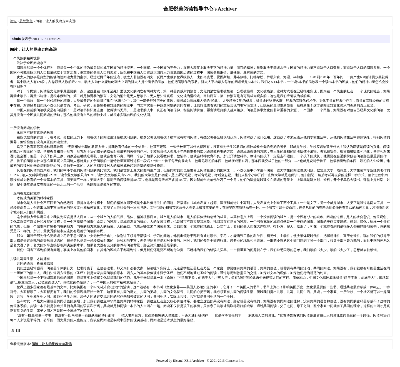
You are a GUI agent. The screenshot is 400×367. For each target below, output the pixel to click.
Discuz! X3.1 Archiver (188, 361)
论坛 (13, 21)
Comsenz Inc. (234, 361)
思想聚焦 (26, 21)
